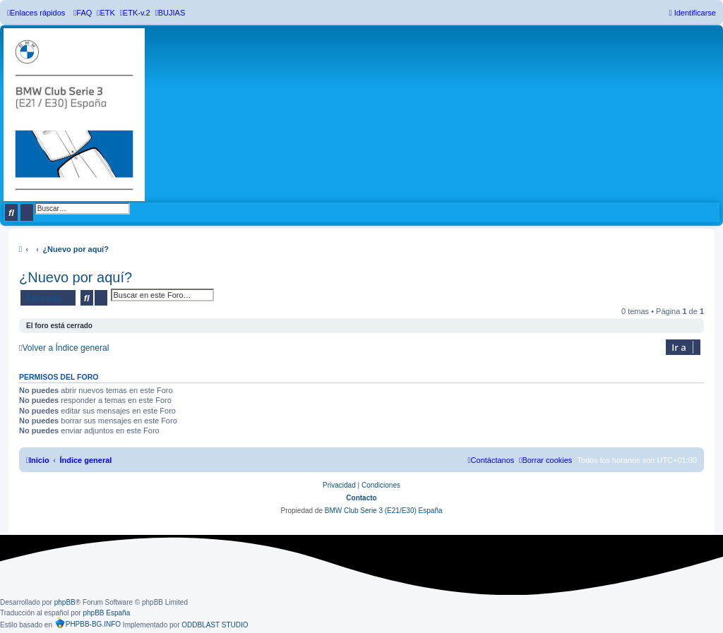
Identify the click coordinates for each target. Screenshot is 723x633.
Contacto (361, 498)
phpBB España (106, 613)
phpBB (65, 602)
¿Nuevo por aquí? (75, 277)
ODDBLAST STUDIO (214, 625)
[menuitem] (82, 12)
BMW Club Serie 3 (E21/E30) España (384, 510)
